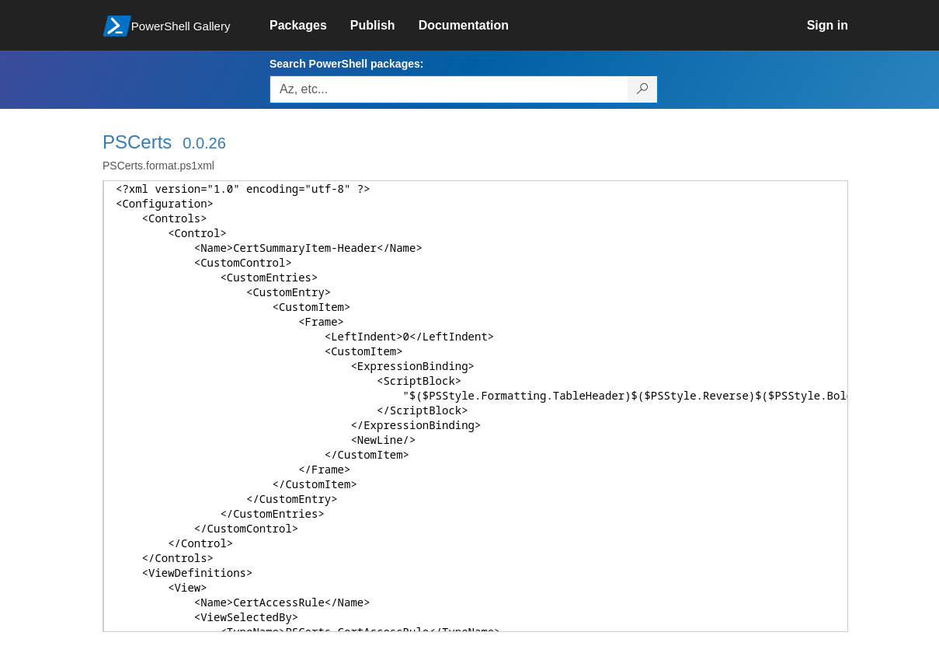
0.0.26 (204, 143)
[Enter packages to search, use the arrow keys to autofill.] (449, 89)
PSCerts (137, 141)
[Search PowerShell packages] (643, 89)
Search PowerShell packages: (346, 64)
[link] (310, 26)
